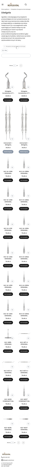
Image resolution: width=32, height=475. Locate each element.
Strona (11, 65)
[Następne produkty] (18, 442)
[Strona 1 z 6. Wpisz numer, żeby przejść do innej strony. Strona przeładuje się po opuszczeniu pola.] (14, 66)
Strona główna (5, 9)
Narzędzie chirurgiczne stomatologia (20, 9)
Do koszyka (8, 100)
